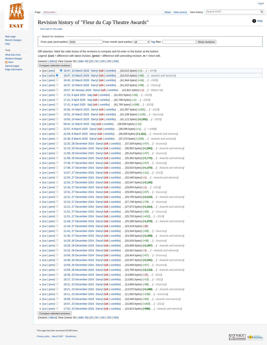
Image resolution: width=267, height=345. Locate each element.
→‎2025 (146, 94)
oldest (52, 61)
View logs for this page (51, 29)
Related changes (13, 58)
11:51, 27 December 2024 (79, 211)
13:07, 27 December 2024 (79, 172)
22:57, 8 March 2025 (76, 128)
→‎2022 (157, 274)
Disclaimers (70, 336)
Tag (153, 41)
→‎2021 (159, 303)
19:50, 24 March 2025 (76, 119)
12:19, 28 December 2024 (79, 148)
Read (167, 12)
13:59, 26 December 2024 (79, 264)
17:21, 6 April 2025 (75, 99)
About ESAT (57, 336)
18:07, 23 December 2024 (79, 303)
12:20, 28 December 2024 (79, 143)
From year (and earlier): (54, 41)
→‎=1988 (151, 128)
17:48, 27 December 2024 (79, 167)
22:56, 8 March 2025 (76, 133)
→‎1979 (151, 70)
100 (102, 61)
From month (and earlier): (118, 41)
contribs (110, 70)
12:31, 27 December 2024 (79, 192)
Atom (10, 62)
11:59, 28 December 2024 (79, 153)
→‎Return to (155, 90)
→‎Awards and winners (161, 75)
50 (96, 61)
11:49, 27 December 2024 (79, 221)
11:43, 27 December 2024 (79, 226)
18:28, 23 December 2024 (79, 274)
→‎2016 (159, 216)
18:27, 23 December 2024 (79, 279)
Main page (10, 36)
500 (115, 61)
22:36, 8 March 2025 (76, 138)
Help (259, 20)
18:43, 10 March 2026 (76, 80)
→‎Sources (156, 114)
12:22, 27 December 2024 (79, 201)
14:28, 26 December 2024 (79, 245)
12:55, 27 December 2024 (79, 177)
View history (196, 12)
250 (109, 61)
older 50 (83, 61)
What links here (13, 55)
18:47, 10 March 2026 (76, 70)
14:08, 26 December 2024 (79, 260)
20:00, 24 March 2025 (76, 109)
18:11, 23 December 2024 (79, 294)
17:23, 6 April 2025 (75, 94)
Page (37, 12)
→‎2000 (152, 80)
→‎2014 (155, 187)
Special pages (12, 66)
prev (51, 70)
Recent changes (13, 40)
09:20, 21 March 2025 (76, 123)
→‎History (153, 85)
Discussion (49, 12)
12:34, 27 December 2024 (79, 187)
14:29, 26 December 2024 (79, 240)
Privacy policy (43, 336)
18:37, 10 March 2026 (76, 85)
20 (91, 61)
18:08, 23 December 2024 (79, 299)
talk (102, 70)
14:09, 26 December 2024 (79, 255)
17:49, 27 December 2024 (79, 162)
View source (180, 12)
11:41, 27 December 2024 (79, 231)
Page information (13, 69)
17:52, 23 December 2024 (79, 308)
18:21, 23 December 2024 (79, 284)
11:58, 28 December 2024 (79, 158)
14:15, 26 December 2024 (79, 250)
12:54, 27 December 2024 (79, 182)
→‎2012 (157, 172)
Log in (261, 3)
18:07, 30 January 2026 (77, 90)
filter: (156, 41)
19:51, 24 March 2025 (76, 114)
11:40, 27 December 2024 (79, 235)
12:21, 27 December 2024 (79, 206)
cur (45, 75)
